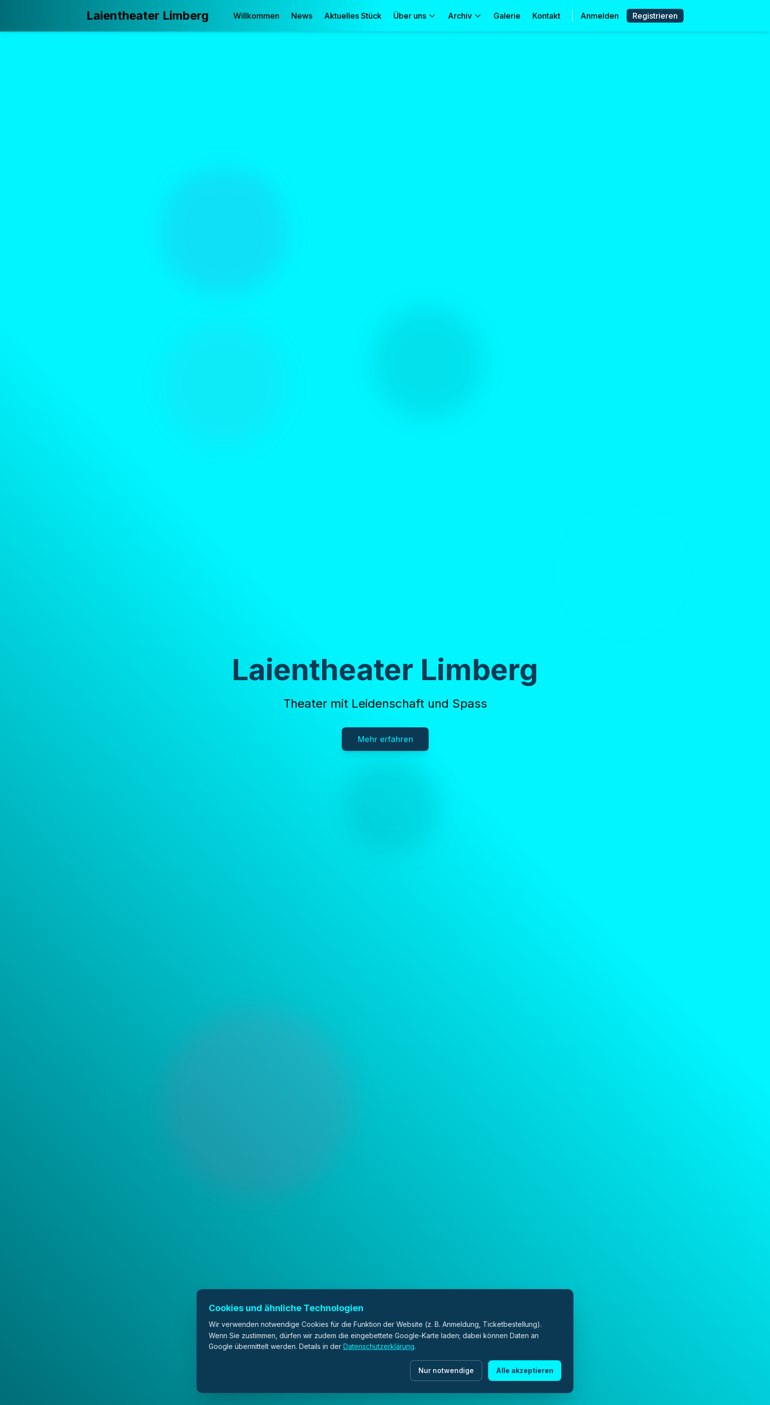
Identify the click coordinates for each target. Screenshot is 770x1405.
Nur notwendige (446, 1370)
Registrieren (655, 16)
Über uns (414, 16)
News (301, 16)
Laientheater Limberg (147, 15)
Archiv (465, 16)
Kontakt (546, 16)
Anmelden (599, 16)
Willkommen (256, 16)
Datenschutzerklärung (378, 1346)
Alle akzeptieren (524, 1370)
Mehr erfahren (385, 739)
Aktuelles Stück (353, 16)
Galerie (507, 16)
